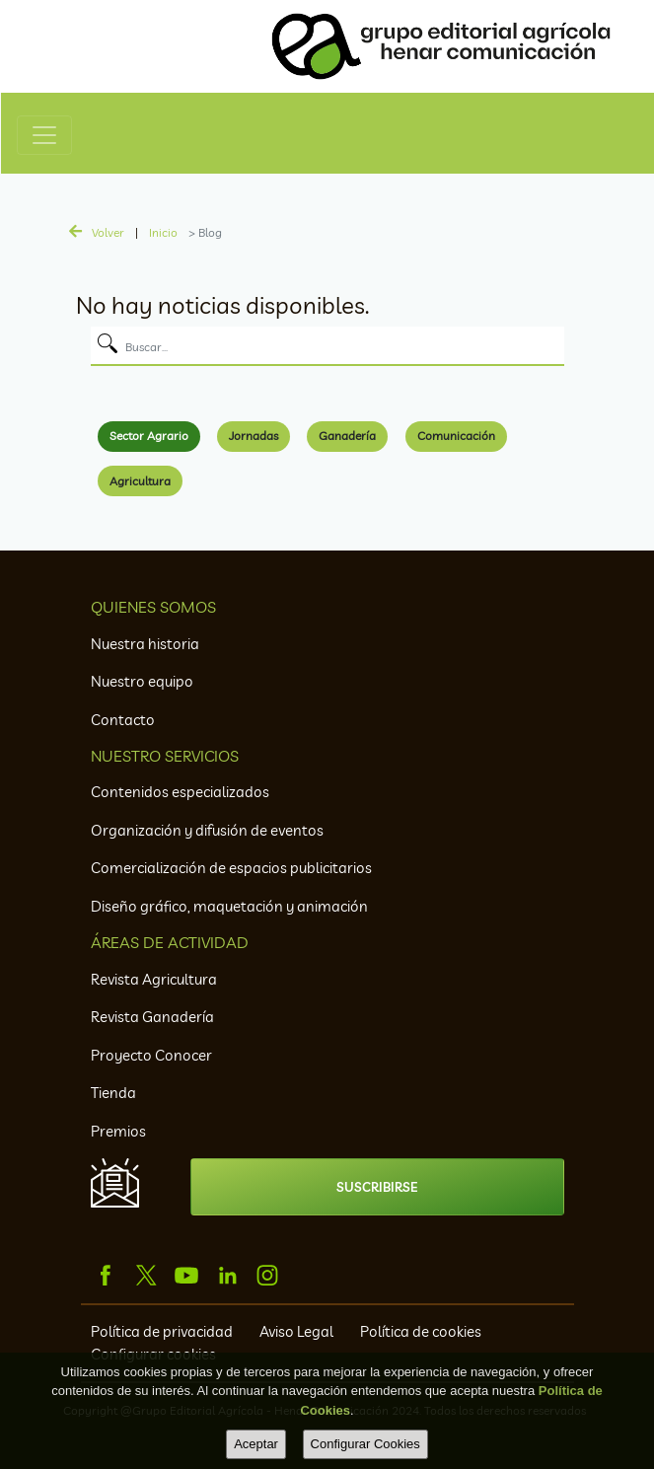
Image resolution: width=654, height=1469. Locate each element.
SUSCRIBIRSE (376, 1187)
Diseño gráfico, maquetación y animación (229, 906)
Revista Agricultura (154, 979)
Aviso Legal (297, 1331)
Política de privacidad (163, 1331)
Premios (118, 1131)
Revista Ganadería (152, 1016)
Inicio (163, 232)
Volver (108, 232)
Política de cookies (420, 1331)
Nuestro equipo (142, 681)
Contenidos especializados (180, 791)
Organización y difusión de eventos (207, 830)
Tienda (113, 1092)
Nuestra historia (145, 643)
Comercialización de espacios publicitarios (231, 867)
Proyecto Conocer (151, 1055)
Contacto (123, 719)
